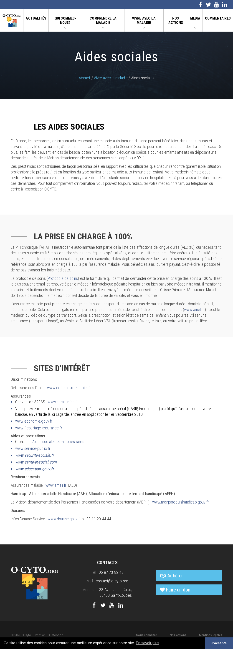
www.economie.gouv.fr (33, 421)
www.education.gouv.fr (34, 468)
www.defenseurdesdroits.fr (69, 387)
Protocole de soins (63, 278)
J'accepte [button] (219, 643)
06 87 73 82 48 (111, 572)
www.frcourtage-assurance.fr (38, 428)
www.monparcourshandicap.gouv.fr (180, 502)
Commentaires (218, 18)
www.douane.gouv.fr (64, 518)
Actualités (36, 18)
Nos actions (175, 20)
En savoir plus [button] (147, 643)
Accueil (85, 77)
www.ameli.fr (194, 309)
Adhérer (175, 576)
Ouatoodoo (55, 635)
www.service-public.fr (32, 448)
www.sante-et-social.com (36, 462)
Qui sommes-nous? (65, 20)
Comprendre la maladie (103, 20)
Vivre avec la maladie (143, 20)
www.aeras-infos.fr (63, 401)
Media (195, 18)
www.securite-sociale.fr (34, 455)
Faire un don (178, 590)
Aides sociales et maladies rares (58, 441)
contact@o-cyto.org (112, 581)
